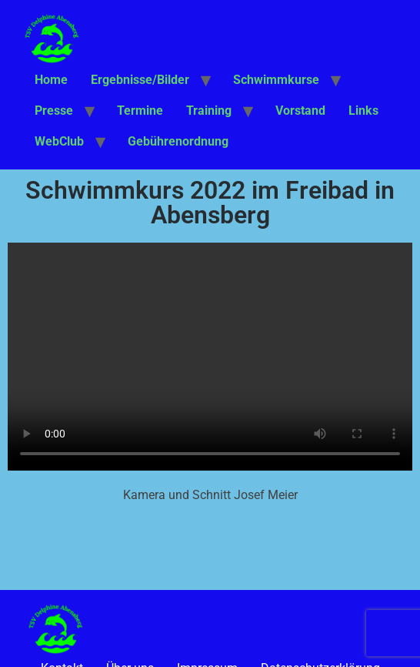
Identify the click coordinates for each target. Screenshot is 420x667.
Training (209, 110)
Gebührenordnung (178, 141)
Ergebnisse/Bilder (140, 79)
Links (363, 110)
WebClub (59, 141)
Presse (54, 110)
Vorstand (300, 110)
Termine (140, 110)
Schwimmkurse (276, 79)
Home (51, 79)
